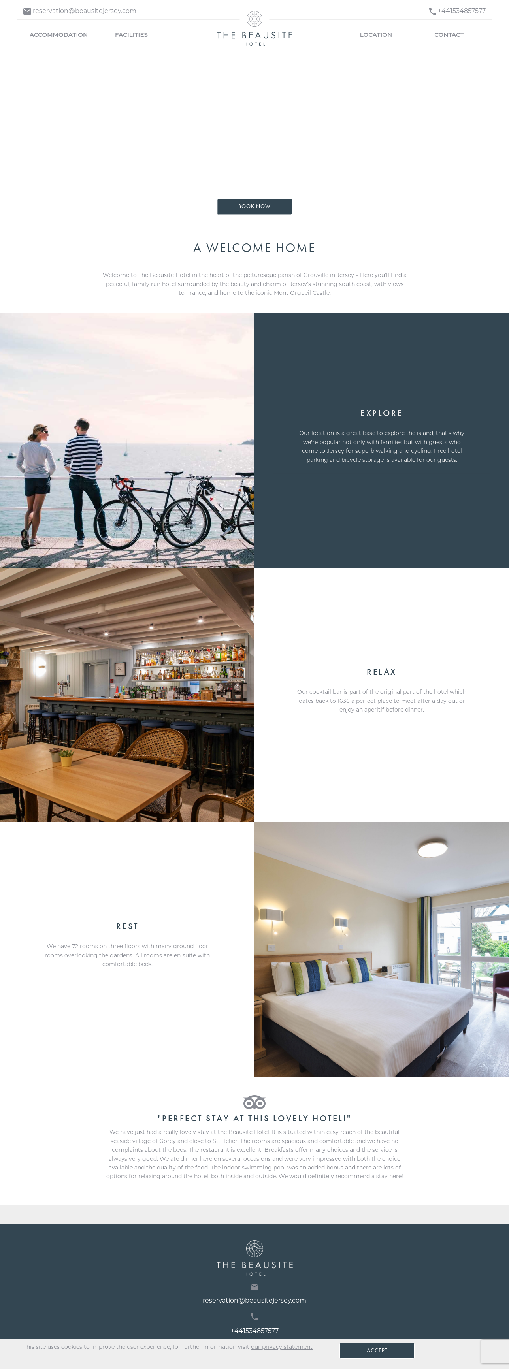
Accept (377, 1350)
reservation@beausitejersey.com (254, 1294)
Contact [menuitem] (449, 34)
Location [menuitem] (376, 34)
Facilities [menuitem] (131, 34)
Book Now (254, 206)
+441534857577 (255, 1324)
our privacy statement (282, 1346)
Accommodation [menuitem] (59, 34)
